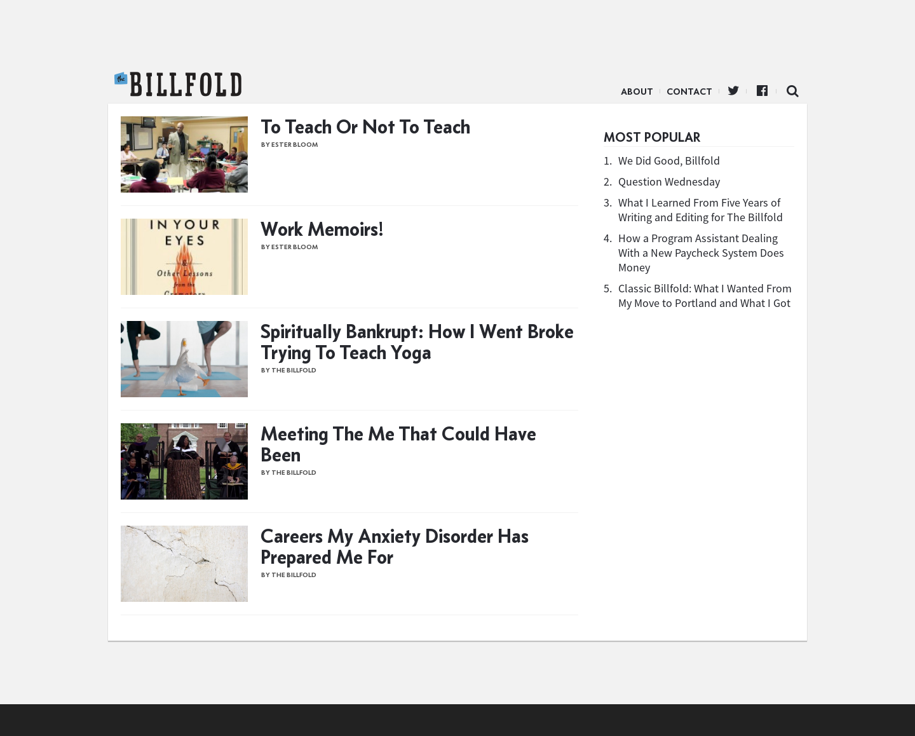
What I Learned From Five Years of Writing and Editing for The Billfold (700, 209)
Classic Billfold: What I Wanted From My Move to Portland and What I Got (705, 295)
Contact (689, 91)
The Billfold (177, 84)
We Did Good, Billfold (669, 160)
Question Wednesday (669, 181)
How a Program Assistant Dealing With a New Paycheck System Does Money (701, 253)
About (637, 91)
